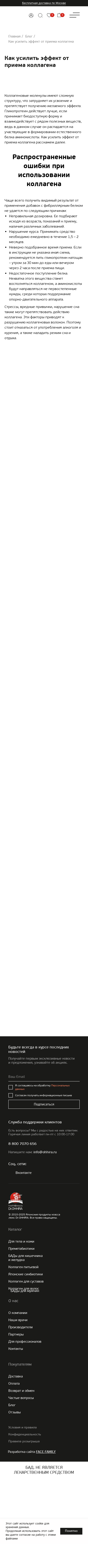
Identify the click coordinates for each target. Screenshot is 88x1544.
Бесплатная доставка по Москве (44, 3)
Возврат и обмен (21, 1391)
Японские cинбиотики (25, 1274)
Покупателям (20, 1364)
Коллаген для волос (23, 1289)
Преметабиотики (21, 1249)
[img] (31, 15)
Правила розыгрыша (24, 1441)
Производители (20, 1327)
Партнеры (16, 1334)
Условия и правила (22, 1427)
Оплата (14, 1383)
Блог (28, 36)
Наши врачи (18, 1320)
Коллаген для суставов (26, 1281)
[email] (44, 1076)
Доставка (15, 1376)
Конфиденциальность (24, 1434)
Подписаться (44, 1104)
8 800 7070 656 (22, 1144)
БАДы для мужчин (25, 1291)
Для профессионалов (24, 1342)
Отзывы (14, 1412)
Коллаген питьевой (23, 1267)
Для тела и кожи (21, 1241)
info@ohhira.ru (45, 1152)
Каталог (15, 1229)
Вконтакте (24, 1173)
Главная (14, 36)
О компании (17, 1313)
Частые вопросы (21, 1398)
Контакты (15, 1349)
